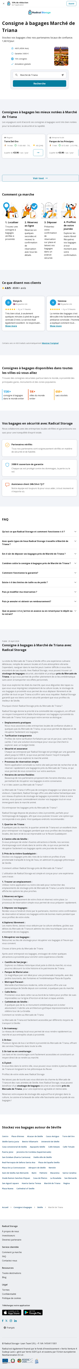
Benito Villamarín (30, 1141)
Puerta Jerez (7, 1152)
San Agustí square (10, 1183)
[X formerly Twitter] (6, 1321)
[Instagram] (11, 1321)
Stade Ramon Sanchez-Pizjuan (16, 1178)
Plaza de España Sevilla (49, 1162)
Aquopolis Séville (37, 1147)
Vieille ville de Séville (42, 1157)
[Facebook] (2, 1321)
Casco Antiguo (52, 1136)
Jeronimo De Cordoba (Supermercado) (33, 1152)
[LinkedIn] (15, 1321)
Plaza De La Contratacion (13, 1167)
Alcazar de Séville (35, 1136)
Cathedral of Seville (25, 1188)
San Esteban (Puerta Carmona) (16, 1157)
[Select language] (12, 1327)
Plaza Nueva (7, 1188)
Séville (40, 1207)
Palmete (43, 1173)
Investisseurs (8, 1235)
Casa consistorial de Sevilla (14, 1147)
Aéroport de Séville (37, 1167)
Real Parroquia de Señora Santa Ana (18, 1162)
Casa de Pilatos (40, 1178)
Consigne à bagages (23, 1207)
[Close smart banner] (3, 3)
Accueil (5, 1207)
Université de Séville (50, 1141)
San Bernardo (70, 1178)
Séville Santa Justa (10, 1141)
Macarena (54, 1173)
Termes (6, 1289)
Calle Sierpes (54, 1147)
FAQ (4, 1256)
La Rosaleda (55, 1178)
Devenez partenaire (11, 1239)
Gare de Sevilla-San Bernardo (15, 1173)
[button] (42, 3)
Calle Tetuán (69, 1147)
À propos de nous (10, 1231)
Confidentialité (9, 1294)
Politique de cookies (11, 1298)
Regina (66, 1183)
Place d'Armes (17, 1136)
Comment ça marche (12, 1252)
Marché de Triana (52, 1183)
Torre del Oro (68, 1136)
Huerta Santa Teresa (31, 1183)
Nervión (52, 1167)
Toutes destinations (11, 1273)
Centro (5, 1136)
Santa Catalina (69, 1173)
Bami (34, 1173)
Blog (4, 1277)
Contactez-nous (9, 1260)
